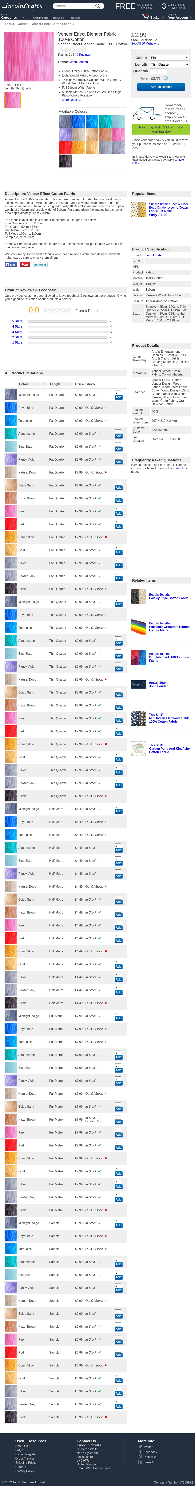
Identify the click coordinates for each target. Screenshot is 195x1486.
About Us (21, 1446)
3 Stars (17, 331)
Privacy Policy (24, 1471)
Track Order (75, 17)
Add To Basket (161, 86)
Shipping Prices (25, 1462)
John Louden (154, 255)
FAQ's (19, 1450)
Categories (9, 17)
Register (31, 1454)
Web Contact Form (98, 1468)
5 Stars (17, 321)
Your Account (178, 17)
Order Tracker (24, 1458)
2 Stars (17, 337)
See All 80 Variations (145, 43)
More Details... (72, 99)
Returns (20, 1466)
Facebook (150, 1452)
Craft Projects (40, 17)
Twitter (148, 1447)
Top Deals (58, 17)
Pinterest (150, 1457)
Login (19, 1454)
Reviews (84, 54)
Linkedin (149, 1462)
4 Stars (17, 326)
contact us (180, 468)
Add (118, 397)
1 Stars (17, 342)
